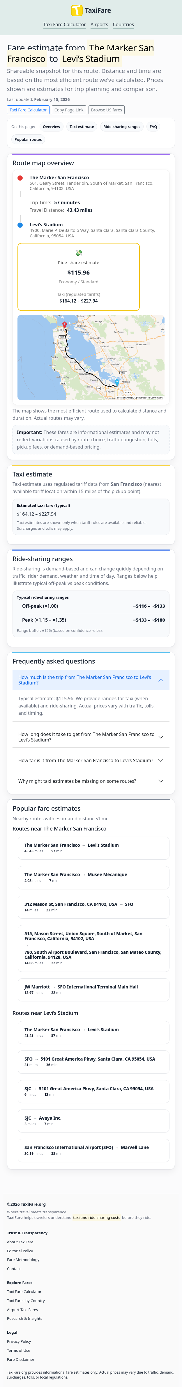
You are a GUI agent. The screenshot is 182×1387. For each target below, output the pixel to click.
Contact (14, 1268)
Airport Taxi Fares (22, 1309)
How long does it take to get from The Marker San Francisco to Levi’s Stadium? (86, 737)
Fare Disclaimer (20, 1359)
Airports (99, 24)
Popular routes (28, 139)
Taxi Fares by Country (26, 1300)
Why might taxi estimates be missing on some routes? (77, 781)
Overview (51, 126)
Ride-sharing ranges (121, 126)
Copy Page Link (69, 110)
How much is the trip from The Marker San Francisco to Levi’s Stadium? (84, 680)
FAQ (153, 126)
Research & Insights (24, 1318)
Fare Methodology (23, 1259)
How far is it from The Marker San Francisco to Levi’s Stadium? (85, 760)
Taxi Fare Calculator (64, 24)
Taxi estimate (82, 126)
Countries (123, 24)
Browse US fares (106, 110)
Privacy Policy (19, 1341)
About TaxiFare (20, 1241)
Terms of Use (18, 1350)
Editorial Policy (20, 1250)
